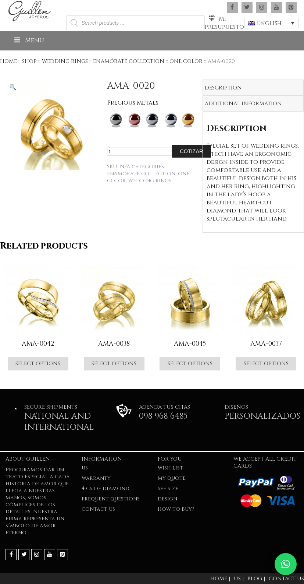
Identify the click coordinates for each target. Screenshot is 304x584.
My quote (172, 478)
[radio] (116, 121)
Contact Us (98, 509)
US (85, 467)
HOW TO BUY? (176, 509)
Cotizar (191, 151)
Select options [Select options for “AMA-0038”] (114, 363)
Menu (28, 40)
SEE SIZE (168, 488)
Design (167, 498)
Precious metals (132, 103)
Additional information (243, 103)
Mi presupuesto (224, 23)
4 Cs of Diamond (105, 488)
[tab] (253, 88)
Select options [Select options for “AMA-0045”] (190, 363)
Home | (220, 578)
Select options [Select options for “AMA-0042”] (37, 363)
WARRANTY (96, 478)
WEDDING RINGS (65, 61)
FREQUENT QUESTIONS (111, 498)
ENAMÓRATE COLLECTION (128, 61)
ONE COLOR (186, 61)
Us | (239, 578)
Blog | (256, 578)
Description (223, 87)
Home (8, 61)
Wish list (170, 467)
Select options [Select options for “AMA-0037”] (266, 363)
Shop (29, 61)
